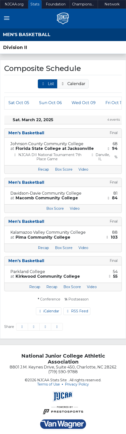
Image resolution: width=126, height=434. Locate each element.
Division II (15, 47)
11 (114, 102)
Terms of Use (48, 384)
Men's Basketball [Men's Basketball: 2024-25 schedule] (26, 133)
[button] (47, 84)
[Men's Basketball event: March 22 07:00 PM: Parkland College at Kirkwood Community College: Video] (92, 287)
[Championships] (84, 4)
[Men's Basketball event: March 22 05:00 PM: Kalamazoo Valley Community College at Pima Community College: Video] (83, 248)
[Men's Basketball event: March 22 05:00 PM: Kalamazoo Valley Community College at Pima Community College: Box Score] (64, 248)
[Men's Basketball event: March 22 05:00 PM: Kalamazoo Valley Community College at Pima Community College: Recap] (43, 248)
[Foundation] (56, 4)
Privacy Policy (77, 384)
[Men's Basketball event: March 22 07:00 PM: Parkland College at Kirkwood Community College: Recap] (34, 287)
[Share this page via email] (45, 327)
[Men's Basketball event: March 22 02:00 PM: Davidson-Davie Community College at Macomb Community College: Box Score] (55, 208)
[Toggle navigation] (6, 18)
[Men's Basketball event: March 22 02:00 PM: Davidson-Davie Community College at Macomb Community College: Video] (75, 208)
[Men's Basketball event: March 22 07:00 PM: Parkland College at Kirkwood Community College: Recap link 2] (51, 287)
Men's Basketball (26, 34)
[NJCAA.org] (14, 4)
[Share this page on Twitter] (34, 327)
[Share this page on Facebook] (22, 327)
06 (50, 102)
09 (84, 102)
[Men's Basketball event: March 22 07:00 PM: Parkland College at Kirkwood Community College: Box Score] (72, 287)
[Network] (112, 4)
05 (18, 102)
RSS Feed (77, 311)
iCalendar (48, 311)
